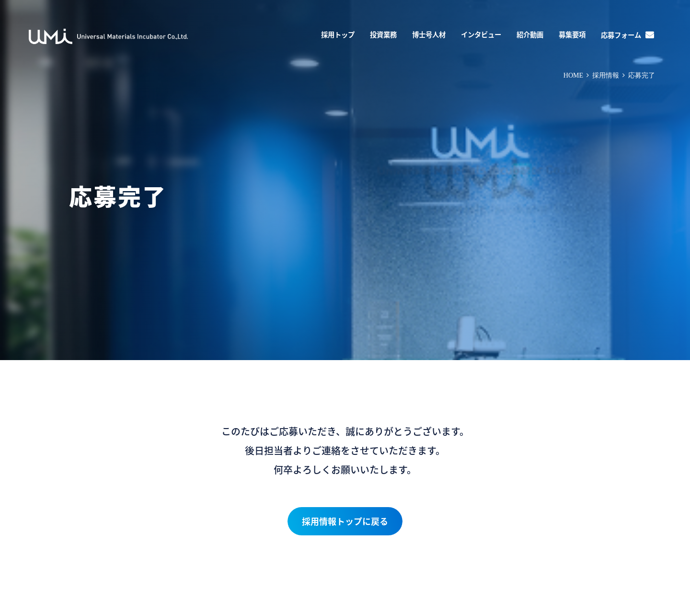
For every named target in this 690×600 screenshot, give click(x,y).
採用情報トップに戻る (345, 521)
